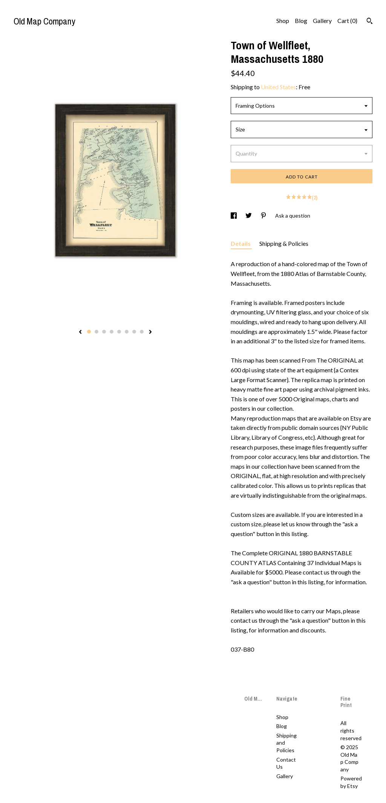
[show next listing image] (150, 332)
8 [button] (142, 332)
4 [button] (111, 332)
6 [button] (127, 332)
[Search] (369, 22)
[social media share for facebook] (234, 215)
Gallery (322, 20)
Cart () (347, 20)
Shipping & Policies (283, 243)
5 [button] (119, 332)
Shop (282, 20)
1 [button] (89, 332)
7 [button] (134, 332)
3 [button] (104, 332)
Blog (301, 20)
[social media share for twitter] (249, 215)
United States (278, 86)
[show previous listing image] (80, 332)
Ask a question (292, 215)
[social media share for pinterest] (264, 215)
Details (241, 243)
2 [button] (96, 332)
